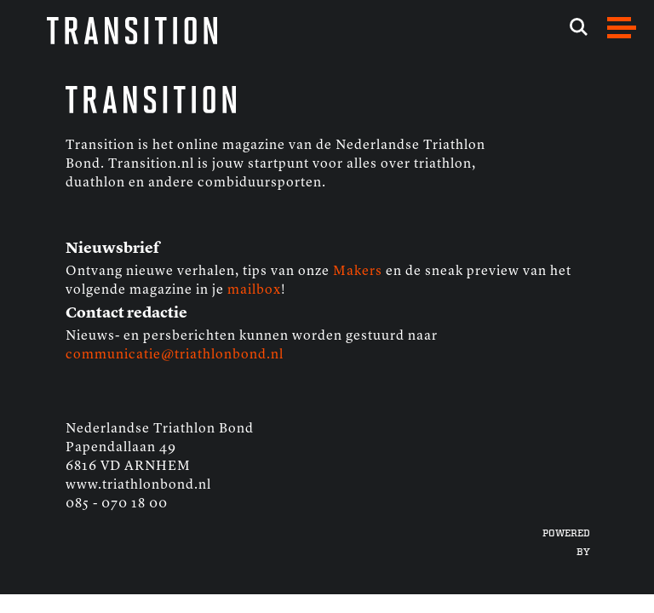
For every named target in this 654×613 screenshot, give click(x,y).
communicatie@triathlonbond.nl (175, 355)
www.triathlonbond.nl (138, 485)
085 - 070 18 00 (117, 504)
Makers (357, 271)
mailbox (254, 290)
